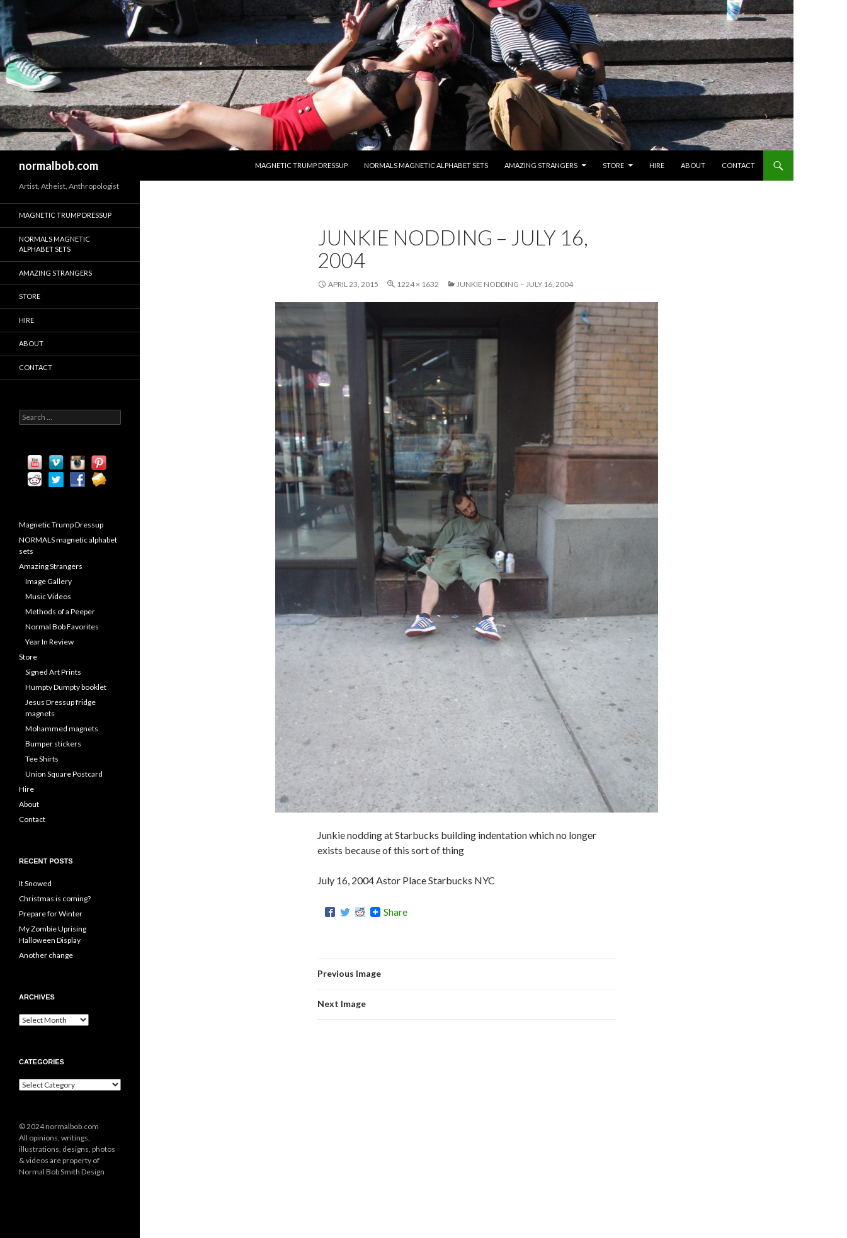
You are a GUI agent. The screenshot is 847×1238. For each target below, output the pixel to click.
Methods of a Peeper (60, 611)
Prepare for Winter (50, 913)
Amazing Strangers (540, 165)
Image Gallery (48, 581)
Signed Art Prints (53, 672)
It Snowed (35, 883)
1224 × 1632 (418, 284)
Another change (46, 955)
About (693, 165)
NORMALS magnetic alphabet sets (426, 165)
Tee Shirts (42, 758)
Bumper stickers (53, 743)
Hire (656, 165)
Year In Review (49, 641)
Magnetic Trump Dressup (301, 165)
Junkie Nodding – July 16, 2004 (515, 284)
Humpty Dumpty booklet (65, 687)
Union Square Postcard (64, 774)
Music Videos (48, 596)
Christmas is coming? (55, 898)
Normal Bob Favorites (62, 626)
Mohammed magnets (61, 728)
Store (613, 165)
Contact (738, 165)
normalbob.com (58, 165)
